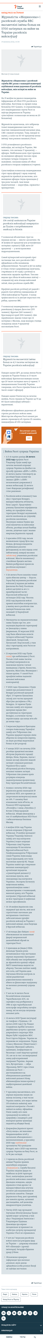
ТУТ (29, 438)
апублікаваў (20, 1143)
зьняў (32, 932)
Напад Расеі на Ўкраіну (12, 13)
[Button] (36, 46)
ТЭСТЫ (22, 1337)
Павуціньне (12, 1168)
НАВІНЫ (9, 1337)
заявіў (9, 656)
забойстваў (11, 556)
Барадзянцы (11, 570)
